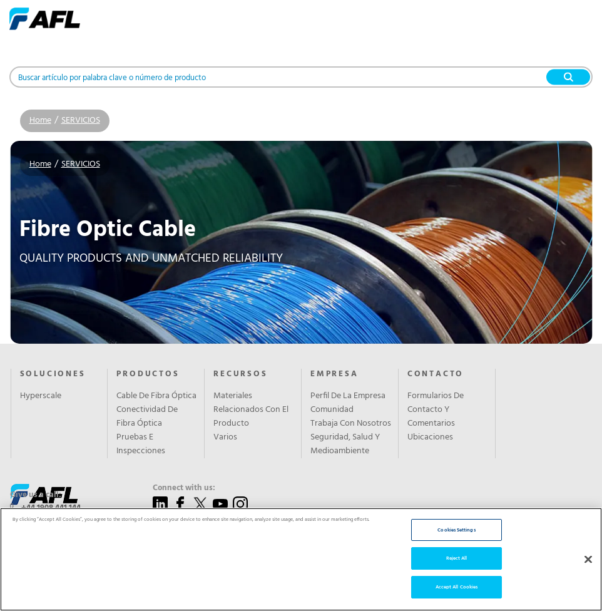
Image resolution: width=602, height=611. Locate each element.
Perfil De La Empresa (347, 396)
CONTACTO (435, 374)
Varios (225, 437)
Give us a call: (35, 495)
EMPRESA (334, 374)
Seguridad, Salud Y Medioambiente (345, 444)
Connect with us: (184, 488)
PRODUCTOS (147, 374)
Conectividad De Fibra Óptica (147, 417)
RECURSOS (240, 374)
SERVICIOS (80, 120)
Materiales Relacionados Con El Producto (250, 410)
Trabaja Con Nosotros (350, 424)
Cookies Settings (456, 572)
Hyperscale (40, 396)
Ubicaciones (430, 437)
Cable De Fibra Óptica (156, 396)
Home (40, 120)
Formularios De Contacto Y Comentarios (435, 410)
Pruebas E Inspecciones (140, 444)
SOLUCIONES (53, 374)
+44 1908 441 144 (51, 508)
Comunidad (332, 410)
